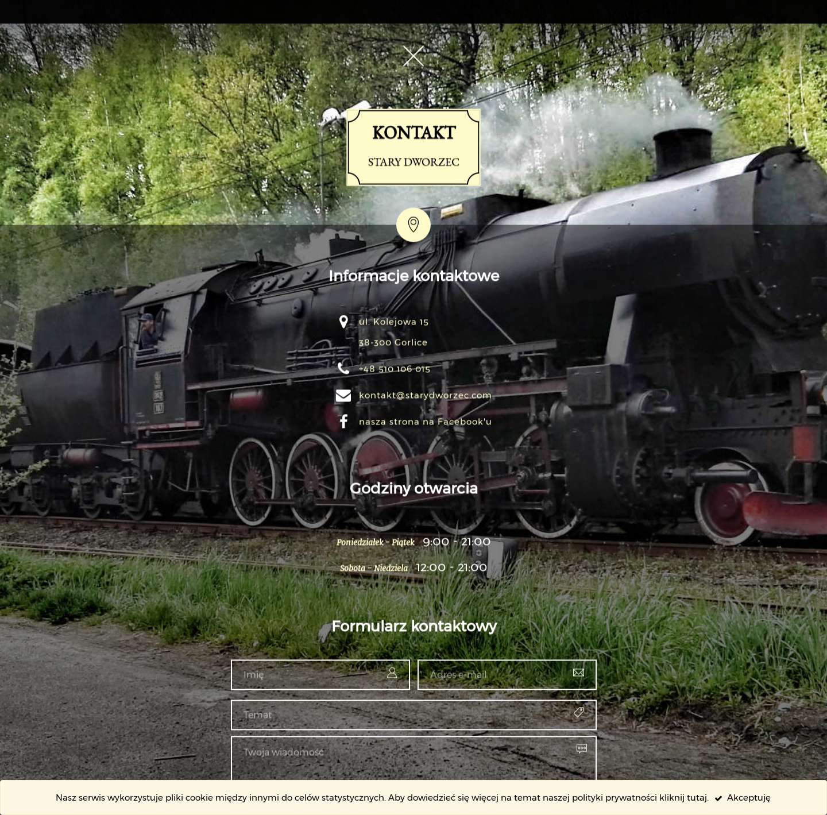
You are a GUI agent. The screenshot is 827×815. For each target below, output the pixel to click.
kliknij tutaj (683, 797)
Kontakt (413, 308)
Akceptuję (742, 797)
